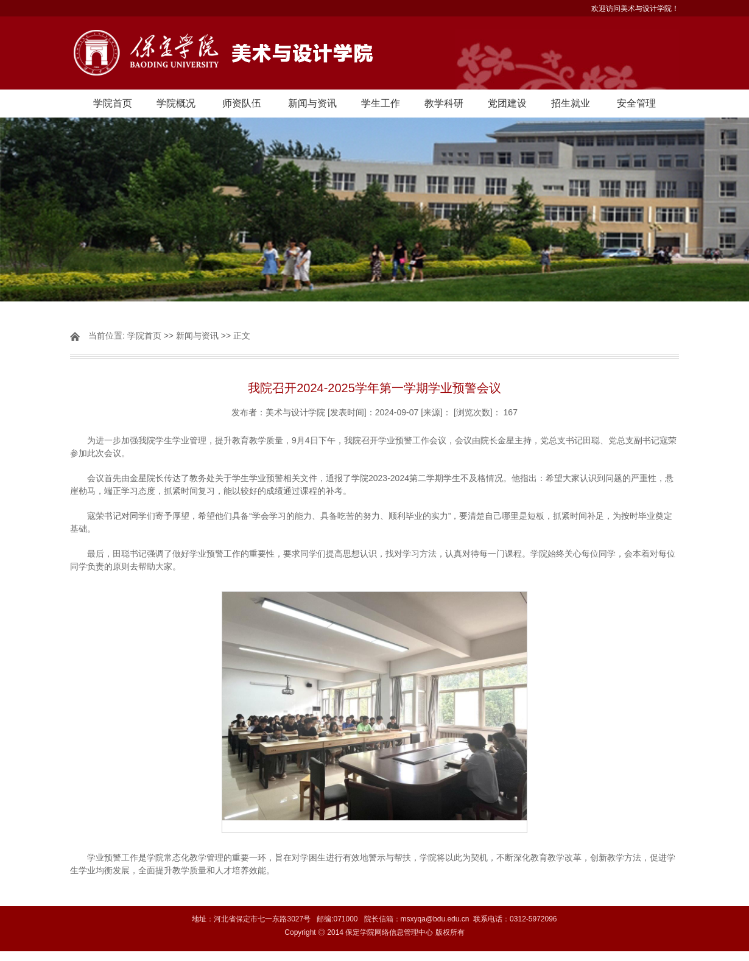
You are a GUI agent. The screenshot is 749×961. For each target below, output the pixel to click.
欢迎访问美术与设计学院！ (635, 8)
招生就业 (570, 103)
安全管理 (636, 103)
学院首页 (112, 103)
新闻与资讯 (312, 103)
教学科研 (443, 103)
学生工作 (380, 103)
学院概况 (175, 103)
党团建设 (507, 103)
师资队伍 (241, 103)
